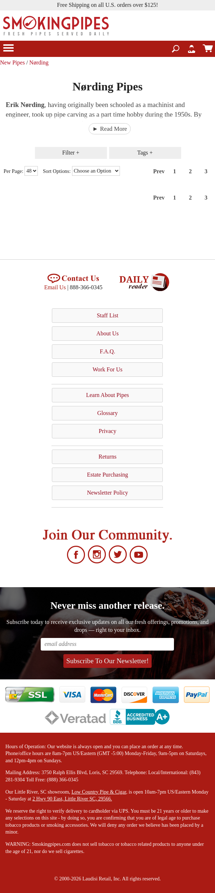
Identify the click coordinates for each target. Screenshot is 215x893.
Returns (108, 457)
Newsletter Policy (107, 493)
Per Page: (14, 171)
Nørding (38, 62)
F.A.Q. (107, 351)
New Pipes (12, 62)
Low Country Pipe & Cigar (98, 792)
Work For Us (107, 369)
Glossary (107, 413)
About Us (108, 333)
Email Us (55, 287)
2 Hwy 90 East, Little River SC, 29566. (72, 799)
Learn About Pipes (107, 395)
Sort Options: (57, 171)
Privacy (107, 431)
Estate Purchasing (107, 475)
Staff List (107, 315)
